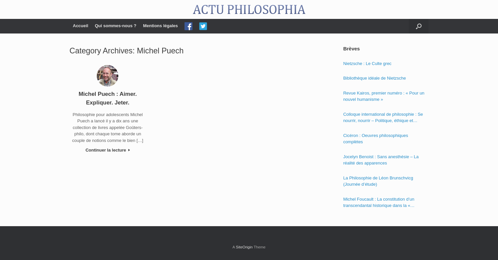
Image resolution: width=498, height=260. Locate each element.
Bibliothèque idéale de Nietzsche (374, 78)
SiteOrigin (244, 247)
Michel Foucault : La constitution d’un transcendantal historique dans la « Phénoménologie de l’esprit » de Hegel (380, 203)
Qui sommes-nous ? (115, 25)
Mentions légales (160, 25)
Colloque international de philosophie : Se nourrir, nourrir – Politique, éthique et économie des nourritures (383, 118)
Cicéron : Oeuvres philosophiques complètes (375, 139)
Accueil (80, 25)
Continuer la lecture (107, 150)
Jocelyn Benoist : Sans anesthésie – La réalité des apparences (381, 160)
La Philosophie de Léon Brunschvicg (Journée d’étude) (378, 181)
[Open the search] (419, 26)
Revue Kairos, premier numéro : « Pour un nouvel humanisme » (383, 96)
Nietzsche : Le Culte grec (367, 63)
